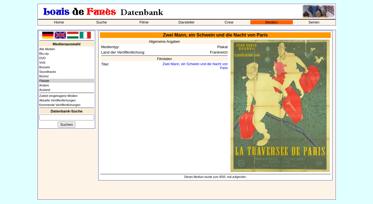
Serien (313, 22)
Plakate (44, 80)
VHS (42, 62)
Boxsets (44, 67)
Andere (44, 85)
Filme (144, 22)
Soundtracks (47, 71)
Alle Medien (47, 49)
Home (59, 22)
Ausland (44, 90)
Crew (229, 22)
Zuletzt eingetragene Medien (58, 95)
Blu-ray (44, 53)
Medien (271, 22)
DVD (42, 58)
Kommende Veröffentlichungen (60, 105)
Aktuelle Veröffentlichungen (57, 100)
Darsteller (186, 22)
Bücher (44, 76)
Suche (101, 22)
